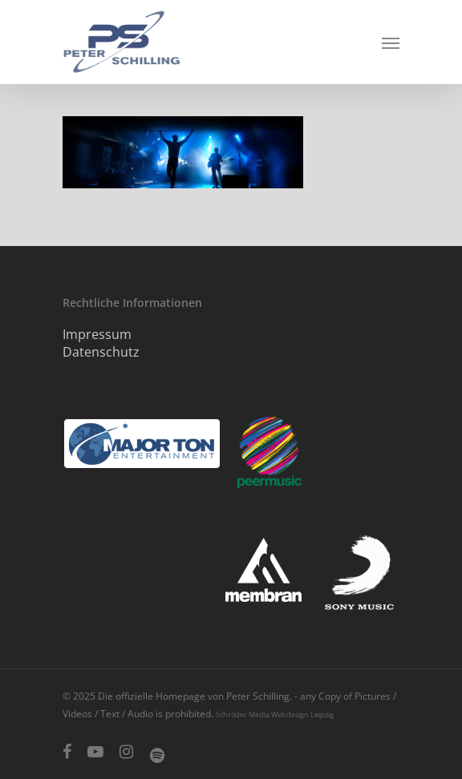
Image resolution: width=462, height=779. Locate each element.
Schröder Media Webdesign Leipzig (275, 714)
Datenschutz (101, 352)
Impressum (97, 334)
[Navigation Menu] (390, 42)
